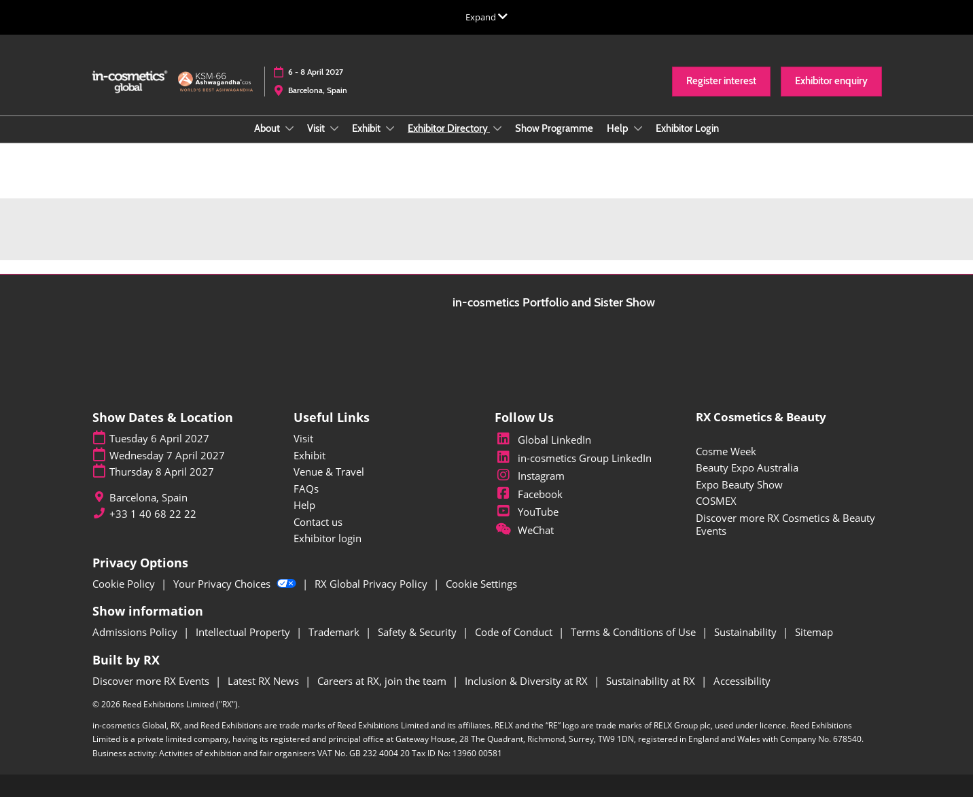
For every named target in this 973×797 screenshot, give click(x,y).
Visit (317, 128)
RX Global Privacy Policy (372, 583)
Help (619, 128)
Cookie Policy (125, 583)
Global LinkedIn (543, 439)
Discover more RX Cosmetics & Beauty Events (785, 524)
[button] (721, 81)
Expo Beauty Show (739, 484)
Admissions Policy (136, 632)
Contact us (318, 522)
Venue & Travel (329, 471)
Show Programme (554, 128)
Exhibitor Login (687, 128)
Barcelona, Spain (317, 90)
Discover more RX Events (152, 681)
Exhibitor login (327, 538)
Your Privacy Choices (236, 583)
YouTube (527, 511)
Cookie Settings (481, 583)
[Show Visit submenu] (334, 128)
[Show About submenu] (289, 128)
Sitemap (814, 632)
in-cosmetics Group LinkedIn (573, 458)
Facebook (529, 494)
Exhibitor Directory (449, 128)
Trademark (335, 632)
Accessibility (742, 681)
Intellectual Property (244, 632)
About (268, 128)
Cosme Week (726, 451)
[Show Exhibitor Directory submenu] (497, 128)
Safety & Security (418, 632)
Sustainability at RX (652, 681)
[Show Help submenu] (638, 128)
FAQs (306, 488)
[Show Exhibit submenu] (390, 128)
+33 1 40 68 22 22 (152, 514)
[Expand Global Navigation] (486, 17)
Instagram (530, 475)
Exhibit (367, 128)
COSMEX (716, 501)
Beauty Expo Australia (747, 467)
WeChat (524, 530)
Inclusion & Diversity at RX (527, 681)
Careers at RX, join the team (383, 681)
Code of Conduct (515, 632)
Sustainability (746, 632)
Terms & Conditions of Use (634, 632)
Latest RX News (265, 681)
